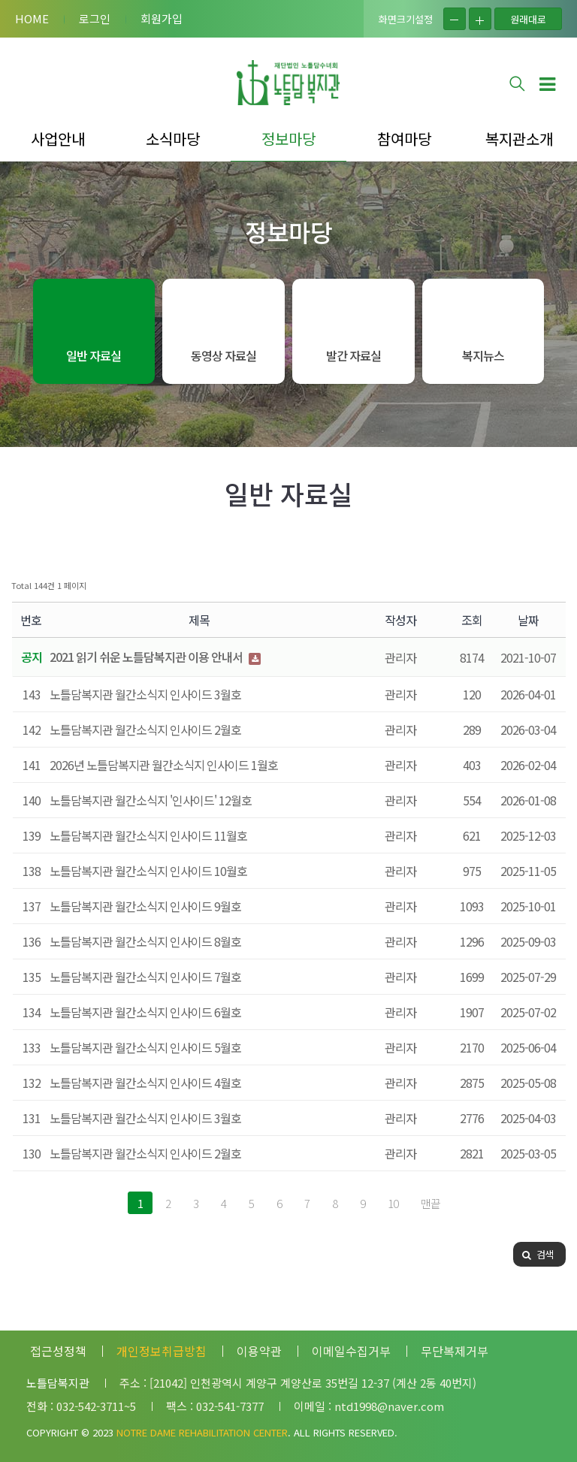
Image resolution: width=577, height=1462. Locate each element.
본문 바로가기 (0, 0)
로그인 (94, 18)
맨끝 (430, 1203)
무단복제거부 (454, 1351)
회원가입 (161, 18)
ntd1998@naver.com (389, 1406)
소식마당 (173, 139)
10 (393, 1203)
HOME (32, 18)
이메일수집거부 (351, 1351)
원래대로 (528, 19)
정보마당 (288, 139)
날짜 (528, 620)
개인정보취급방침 (161, 1351)
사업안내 (58, 139)
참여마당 (404, 139)
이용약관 (259, 1351)
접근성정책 (58, 1351)
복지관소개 (519, 139)
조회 (471, 620)
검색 (537, 1254)
